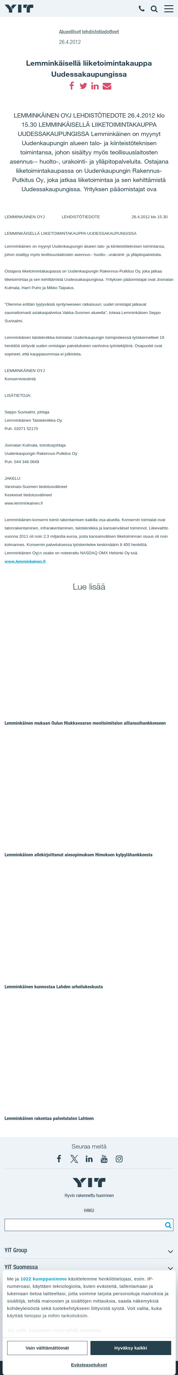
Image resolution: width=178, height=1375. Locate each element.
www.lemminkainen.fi (25, 561)
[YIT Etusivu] (19, 9)
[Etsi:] (167, 1225)
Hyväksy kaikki (130, 1347)
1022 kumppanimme (44, 1278)
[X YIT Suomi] (74, 1159)
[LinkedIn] (95, 86)
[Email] (107, 86)
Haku (89, 1210)
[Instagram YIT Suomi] (119, 1159)
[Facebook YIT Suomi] (59, 1159)
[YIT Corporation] (89, 1159)
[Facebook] (72, 86)
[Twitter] (83, 86)
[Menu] (168, 8)
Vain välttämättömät (47, 1347)
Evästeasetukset (89, 1364)
